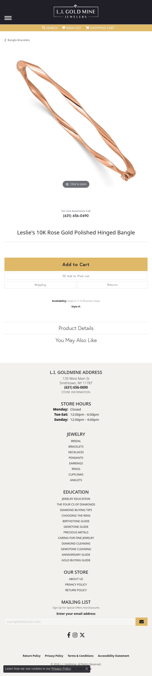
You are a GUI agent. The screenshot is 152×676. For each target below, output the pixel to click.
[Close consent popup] (86, 669)
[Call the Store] (76, 387)
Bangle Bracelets (19, 40)
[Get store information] (76, 392)
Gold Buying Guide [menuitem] (76, 560)
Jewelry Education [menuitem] (76, 499)
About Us (76, 579)
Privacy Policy (76, 584)
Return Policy (76, 590)
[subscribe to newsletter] (142, 622)
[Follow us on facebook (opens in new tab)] (68, 635)
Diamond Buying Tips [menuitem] (76, 510)
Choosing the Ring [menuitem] (76, 515)
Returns (112, 284)
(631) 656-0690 (76, 215)
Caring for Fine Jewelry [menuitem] (76, 538)
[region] (76, 127)
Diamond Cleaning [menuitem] (76, 543)
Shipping (40, 284)
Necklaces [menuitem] (76, 452)
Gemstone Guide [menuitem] (76, 527)
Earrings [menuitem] (76, 463)
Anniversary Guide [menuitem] (76, 555)
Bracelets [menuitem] (75, 446)
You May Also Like (76, 340)
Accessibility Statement (113, 656)
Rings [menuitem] (76, 469)
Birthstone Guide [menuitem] (76, 521)
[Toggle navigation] (8, 18)
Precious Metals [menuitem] (76, 532)
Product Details (76, 328)
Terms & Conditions (81, 656)
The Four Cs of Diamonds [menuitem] (76, 504)
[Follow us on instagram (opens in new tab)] (75, 635)
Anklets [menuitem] (76, 480)
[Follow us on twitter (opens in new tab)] (82, 635)
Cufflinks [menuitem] (76, 474)
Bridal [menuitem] (76, 441)
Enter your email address (76, 613)
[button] (50, 28)
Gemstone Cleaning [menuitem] (76, 549)
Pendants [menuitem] (76, 458)
